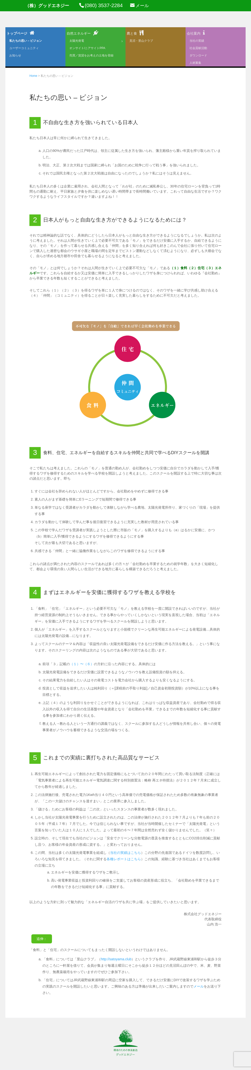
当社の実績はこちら (125, 853)
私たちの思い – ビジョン (25, 40)
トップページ (17, 33)
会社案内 (194, 33)
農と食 (132, 33)
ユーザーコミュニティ (24, 48)
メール (198, 986)
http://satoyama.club (116, 959)
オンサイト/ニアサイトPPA (87, 48)
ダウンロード (198, 55)
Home (33, 76)
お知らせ (15, 55)
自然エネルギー (79, 33)
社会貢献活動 (198, 48)
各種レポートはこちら (124, 859)
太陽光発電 (76, 40)
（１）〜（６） (82, 664)
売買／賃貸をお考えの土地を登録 (91, 55)
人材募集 (195, 63)
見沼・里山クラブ (141, 40)
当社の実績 (196, 40)
